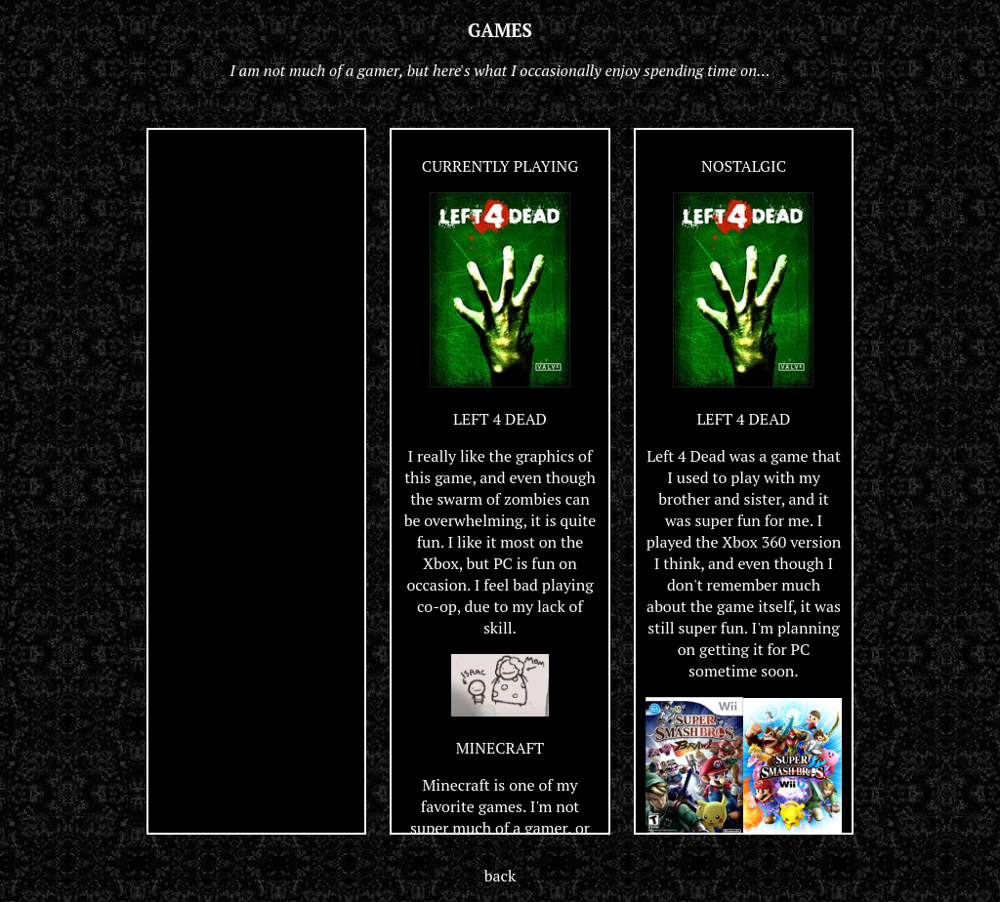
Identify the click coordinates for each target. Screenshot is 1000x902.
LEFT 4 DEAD (500, 419)
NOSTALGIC (743, 166)
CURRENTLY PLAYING (500, 166)
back (500, 875)
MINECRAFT (500, 747)
